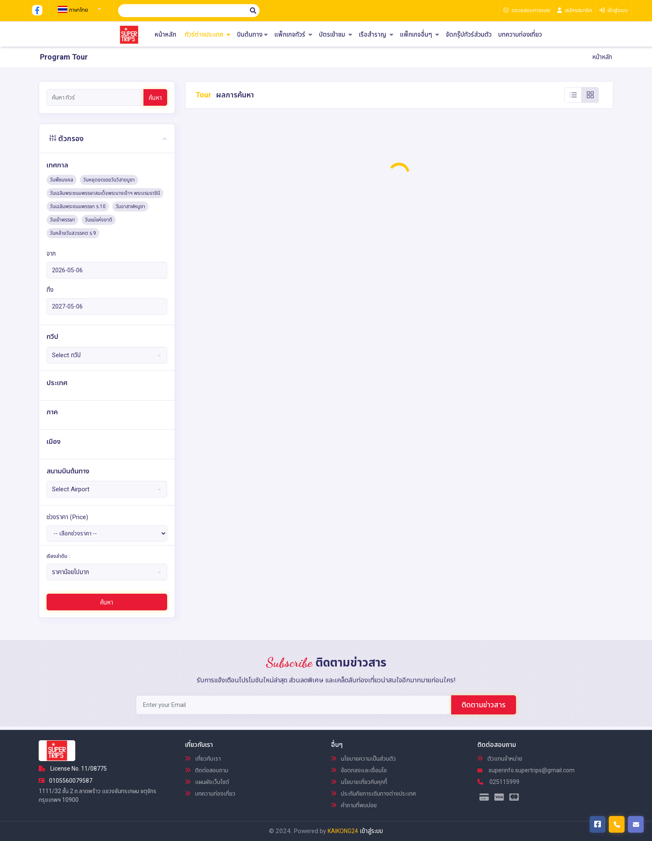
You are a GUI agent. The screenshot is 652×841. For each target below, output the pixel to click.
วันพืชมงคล (61, 180)
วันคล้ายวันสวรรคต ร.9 (73, 233)
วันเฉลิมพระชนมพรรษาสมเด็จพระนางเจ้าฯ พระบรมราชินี (105, 193)
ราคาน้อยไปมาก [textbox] (70, 572)
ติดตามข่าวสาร (484, 704)
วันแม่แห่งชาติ (98, 220)
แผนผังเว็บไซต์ (207, 782)
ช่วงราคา (67, 517)
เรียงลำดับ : (58, 556)
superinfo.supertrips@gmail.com (526, 770)
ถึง (50, 290)
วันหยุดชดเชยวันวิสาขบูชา (109, 180)
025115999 (498, 782)
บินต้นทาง (252, 35)
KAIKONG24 (343, 831)
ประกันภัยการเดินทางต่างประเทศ (373, 793)
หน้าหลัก (165, 35)
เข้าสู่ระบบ (371, 831)
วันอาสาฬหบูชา (130, 206)
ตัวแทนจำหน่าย (499, 758)
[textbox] (78, 10)
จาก (51, 253)
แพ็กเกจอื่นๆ (419, 35)
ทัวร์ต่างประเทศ (207, 35)
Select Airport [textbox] (70, 489)
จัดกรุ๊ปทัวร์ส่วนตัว (468, 35)
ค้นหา (155, 98)
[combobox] (78, 6)
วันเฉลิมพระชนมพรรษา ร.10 (78, 206)
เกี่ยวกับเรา (203, 758)
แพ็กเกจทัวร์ (293, 35)
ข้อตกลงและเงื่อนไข (359, 770)
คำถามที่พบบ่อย (354, 805)
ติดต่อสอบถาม (206, 770)
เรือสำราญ (376, 35)
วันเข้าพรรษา (62, 220)
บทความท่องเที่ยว (520, 35)
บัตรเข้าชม (335, 35)
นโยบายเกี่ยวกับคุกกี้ (359, 782)
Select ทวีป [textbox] (66, 355)
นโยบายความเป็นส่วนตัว (363, 758)
